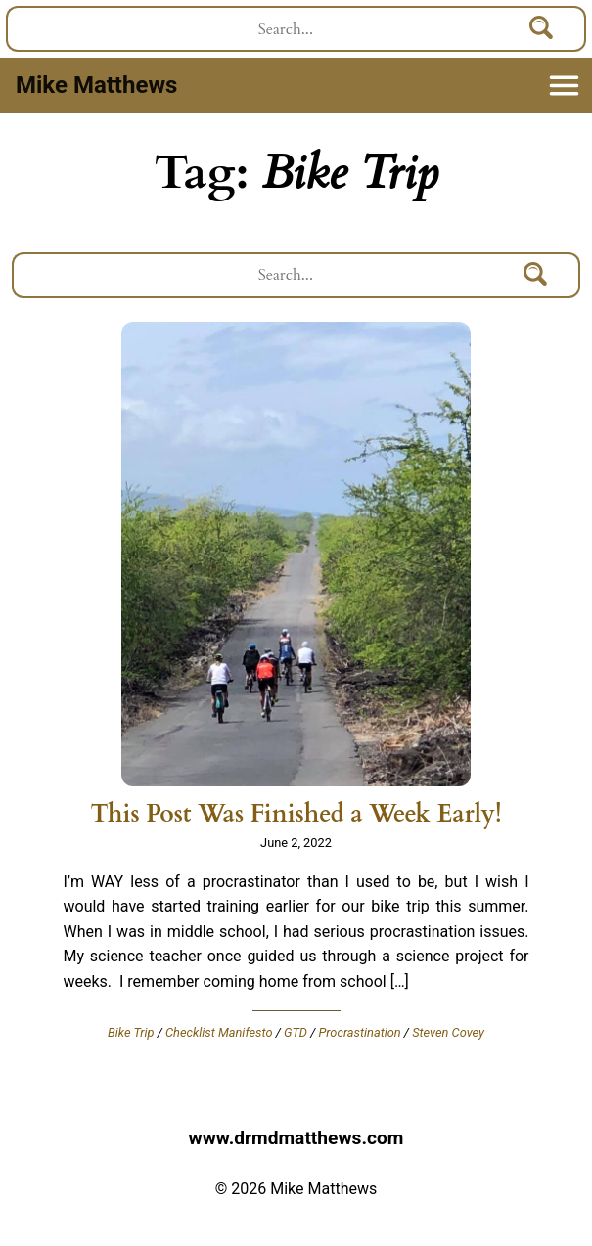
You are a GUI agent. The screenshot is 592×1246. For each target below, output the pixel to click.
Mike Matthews (96, 85)
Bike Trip (131, 1032)
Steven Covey (448, 1032)
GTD (295, 1032)
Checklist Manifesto (219, 1032)
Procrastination (359, 1032)
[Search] (542, 29)
